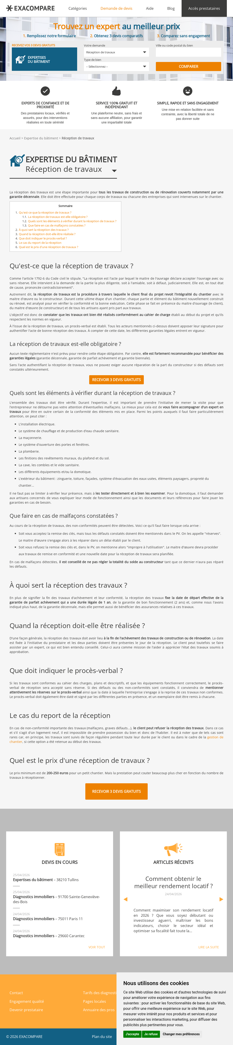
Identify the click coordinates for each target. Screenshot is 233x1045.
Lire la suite (208, 947)
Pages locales (94, 1001)
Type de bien (92, 60)
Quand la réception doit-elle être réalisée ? (47, 234)
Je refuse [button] (151, 1034)
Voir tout (97, 947)
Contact (16, 992)
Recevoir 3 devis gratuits (116, 379)
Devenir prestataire (26, 1009)
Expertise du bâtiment (41, 138)
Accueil (15, 138)
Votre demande (94, 45)
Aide (150, 8)
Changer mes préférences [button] (181, 1034)
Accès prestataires (204, 8)
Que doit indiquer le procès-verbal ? (43, 238)
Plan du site (102, 1036)
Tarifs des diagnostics (101, 992)
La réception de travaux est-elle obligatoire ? (58, 217)
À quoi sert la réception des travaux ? (44, 230)
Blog (171, 8)
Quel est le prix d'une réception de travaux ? (48, 247)
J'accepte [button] (132, 1034)
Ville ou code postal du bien (174, 45)
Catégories (77, 8)
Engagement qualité (27, 1001)
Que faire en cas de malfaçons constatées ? (57, 225)
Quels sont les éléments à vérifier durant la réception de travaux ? (72, 221)
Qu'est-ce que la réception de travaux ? (45, 212)
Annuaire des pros (99, 1009)
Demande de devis (116, 8)
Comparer (188, 66)
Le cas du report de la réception (40, 243)
